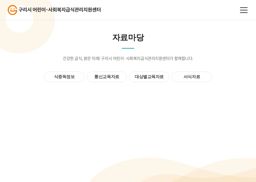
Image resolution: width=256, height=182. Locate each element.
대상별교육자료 (149, 76)
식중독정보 (64, 76)
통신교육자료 (106, 76)
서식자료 (192, 76)
